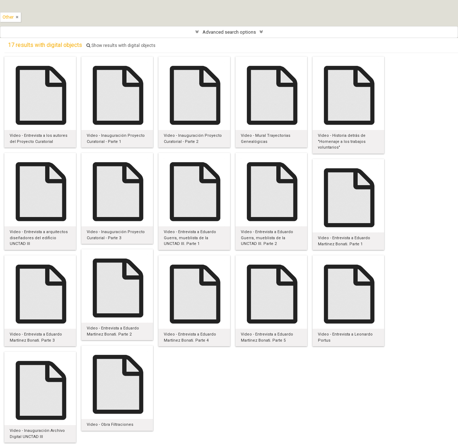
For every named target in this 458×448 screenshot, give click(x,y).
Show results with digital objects (121, 45)
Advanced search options (229, 32)
